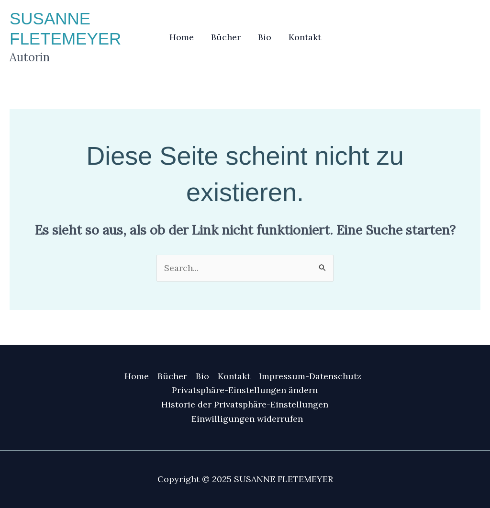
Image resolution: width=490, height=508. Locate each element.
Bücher (226, 37)
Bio (264, 37)
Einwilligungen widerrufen (247, 418)
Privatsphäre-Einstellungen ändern (245, 389)
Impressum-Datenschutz (310, 376)
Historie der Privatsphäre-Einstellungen (244, 404)
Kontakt (305, 37)
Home (181, 37)
